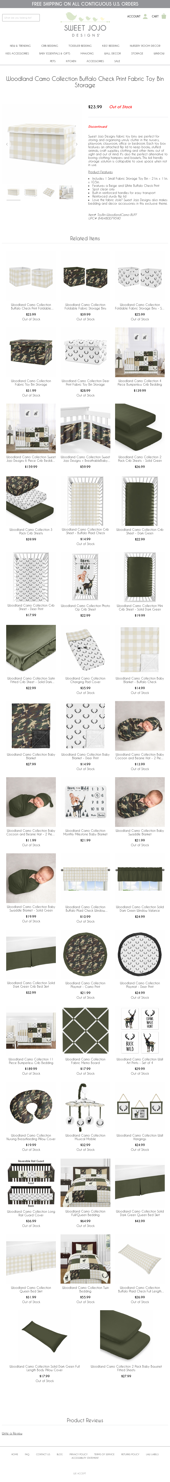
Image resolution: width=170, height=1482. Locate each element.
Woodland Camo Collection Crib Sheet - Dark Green (139, 531)
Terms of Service (104, 1454)
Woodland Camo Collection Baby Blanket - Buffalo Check (140, 680)
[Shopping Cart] (164, 16)
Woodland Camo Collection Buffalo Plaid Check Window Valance (85, 909)
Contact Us (43, 1454)
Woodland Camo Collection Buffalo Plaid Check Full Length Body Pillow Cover (139, 1289)
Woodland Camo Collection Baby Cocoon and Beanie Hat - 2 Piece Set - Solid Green (31, 832)
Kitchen (71, 61)
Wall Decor (112, 53)
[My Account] (145, 16)
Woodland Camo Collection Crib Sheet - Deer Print (31, 607)
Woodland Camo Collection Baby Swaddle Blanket (140, 832)
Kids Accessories (17, 53)
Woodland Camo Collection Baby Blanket (31, 756)
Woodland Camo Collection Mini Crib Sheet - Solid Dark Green (140, 607)
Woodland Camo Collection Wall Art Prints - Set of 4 (140, 1061)
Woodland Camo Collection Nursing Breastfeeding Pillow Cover (31, 1137)
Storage (137, 53)
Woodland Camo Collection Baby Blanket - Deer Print (85, 756)
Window (159, 53)
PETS (52, 61)
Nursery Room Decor (145, 45)
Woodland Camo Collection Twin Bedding (85, 1289)
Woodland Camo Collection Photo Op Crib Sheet (85, 607)
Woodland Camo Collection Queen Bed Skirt (31, 1289)
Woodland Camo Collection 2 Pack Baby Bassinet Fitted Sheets (126, 1368)
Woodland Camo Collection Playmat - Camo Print (85, 984)
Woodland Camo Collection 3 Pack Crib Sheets (31, 531)
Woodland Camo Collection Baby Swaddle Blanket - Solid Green (31, 908)
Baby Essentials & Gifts (54, 53)
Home (14, 1454)
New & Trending (20, 45)
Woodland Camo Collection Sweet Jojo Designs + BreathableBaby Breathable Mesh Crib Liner (85, 459)
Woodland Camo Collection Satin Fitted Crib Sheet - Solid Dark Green (31, 680)
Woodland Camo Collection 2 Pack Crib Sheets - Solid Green (140, 458)
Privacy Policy (79, 1454)
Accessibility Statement (85, 1457)
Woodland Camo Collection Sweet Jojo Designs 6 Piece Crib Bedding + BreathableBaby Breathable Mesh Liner (31, 459)
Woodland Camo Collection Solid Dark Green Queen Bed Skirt (140, 1213)
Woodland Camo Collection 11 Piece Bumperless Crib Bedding (31, 1061)
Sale (117, 61)
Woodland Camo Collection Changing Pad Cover (85, 680)
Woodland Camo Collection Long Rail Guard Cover (31, 1213)
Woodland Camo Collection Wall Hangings (140, 1137)
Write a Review (12, 1433)
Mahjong (87, 53)
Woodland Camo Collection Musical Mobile (85, 1137)
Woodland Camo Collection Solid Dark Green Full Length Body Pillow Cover (45, 1368)
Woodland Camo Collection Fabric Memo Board (85, 1061)
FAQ (27, 1454)
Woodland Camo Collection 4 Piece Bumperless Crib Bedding (140, 382)
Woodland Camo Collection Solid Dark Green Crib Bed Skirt (31, 984)
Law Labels (152, 1454)
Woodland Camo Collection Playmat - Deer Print (140, 984)
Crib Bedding (49, 45)
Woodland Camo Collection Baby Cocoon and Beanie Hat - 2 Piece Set (140, 756)
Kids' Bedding (110, 45)
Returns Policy (130, 1454)
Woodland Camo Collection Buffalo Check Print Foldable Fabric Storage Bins (31, 306)
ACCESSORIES (95, 61)
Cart (155, 16)
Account (134, 16)
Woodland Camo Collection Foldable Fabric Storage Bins (85, 306)
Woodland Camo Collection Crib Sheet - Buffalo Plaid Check (85, 531)
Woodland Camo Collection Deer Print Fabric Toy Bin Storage (85, 382)
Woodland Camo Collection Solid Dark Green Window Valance (140, 908)
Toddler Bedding (80, 45)
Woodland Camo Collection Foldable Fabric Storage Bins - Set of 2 (140, 306)
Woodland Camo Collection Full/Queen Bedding (85, 1213)
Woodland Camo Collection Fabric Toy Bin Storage (31, 382)
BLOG (60, 1454)
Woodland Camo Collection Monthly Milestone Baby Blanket (85, 832)
